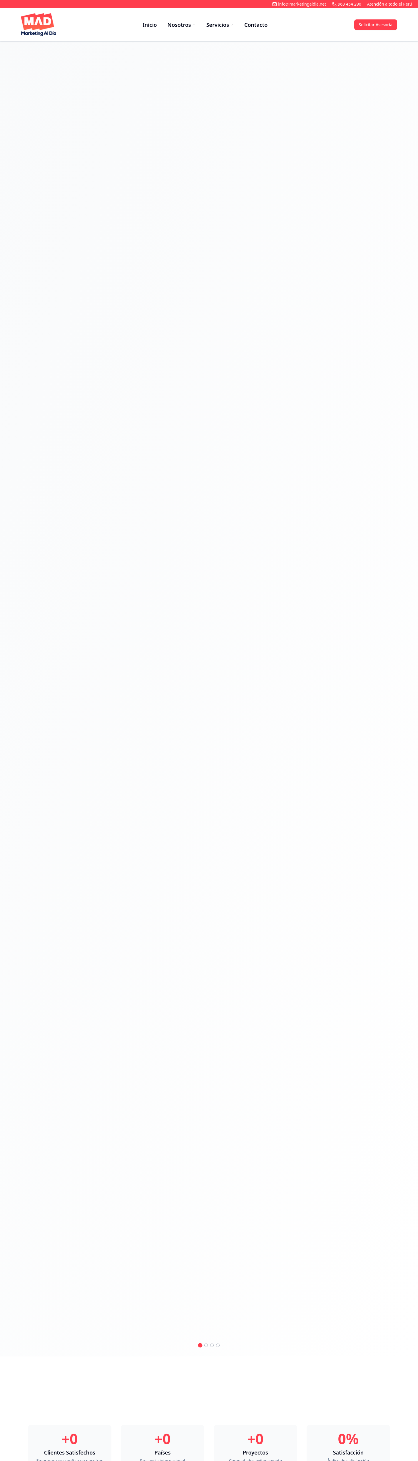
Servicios (220, 24)
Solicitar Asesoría (375, 24)
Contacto (255, 24)
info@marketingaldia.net (299, 4)
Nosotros (182, 24)
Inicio (150, 24)
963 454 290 (346, 4)
